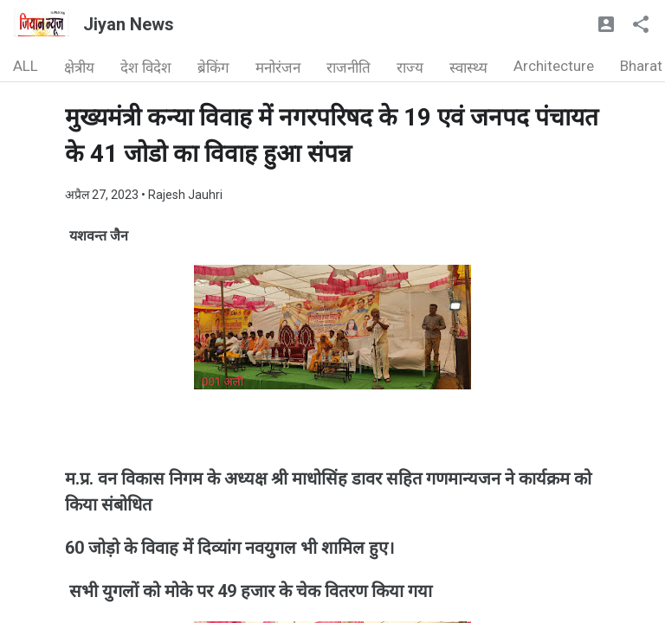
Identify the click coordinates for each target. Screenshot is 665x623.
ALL (25, 65)
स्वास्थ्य (468, 67)
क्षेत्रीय (79, 67)
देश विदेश (145, 67)
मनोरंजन (277, 67)
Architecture (553, 65)
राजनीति (348, 67)
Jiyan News (128, 24)
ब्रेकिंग (213, 67)
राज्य (410, 67)
